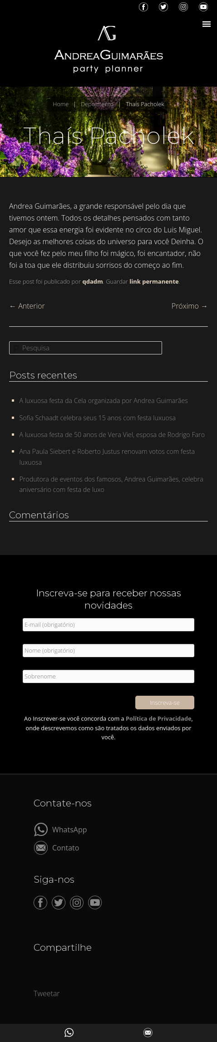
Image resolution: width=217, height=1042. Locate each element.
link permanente (153, 281)
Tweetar (47, 993)
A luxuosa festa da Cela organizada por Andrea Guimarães (104, 400)
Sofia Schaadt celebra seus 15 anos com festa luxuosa (98, 417)
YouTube (203, 6)
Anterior (27, 306)
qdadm (92, 281)
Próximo (190, 306)
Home (61, 104)
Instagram (183, 6)
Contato (65, 847)
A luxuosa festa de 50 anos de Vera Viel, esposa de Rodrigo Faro (112, 434)
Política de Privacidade (159, 718)
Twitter (163, 6)
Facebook (143, 6)
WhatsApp (69, 829)
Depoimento (97, 104)
